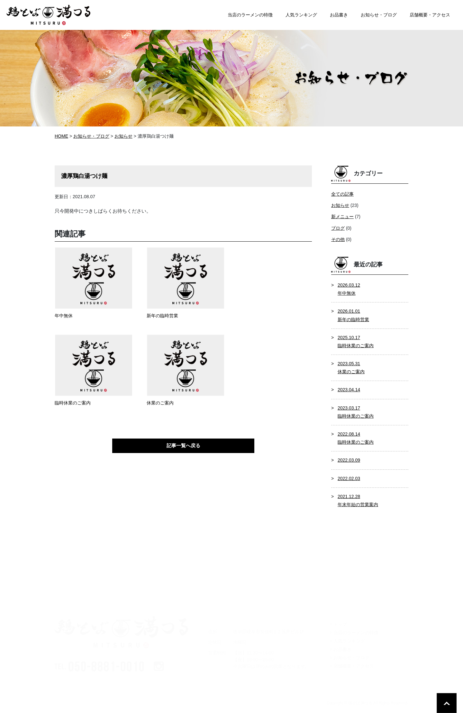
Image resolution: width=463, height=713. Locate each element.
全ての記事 (342, 194)
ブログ (338, 228)
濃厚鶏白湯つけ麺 (84, 176)
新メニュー (342, 216)
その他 (338, 239)
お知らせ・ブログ (91, 136)
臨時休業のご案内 (73, 402)
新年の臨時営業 (162, 315)
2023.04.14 (349, 389)
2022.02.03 (349, 478)
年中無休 (64, 315)
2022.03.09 (349, 460)
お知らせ (340, 205)
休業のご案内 (160, 402)
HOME (61, 136)
